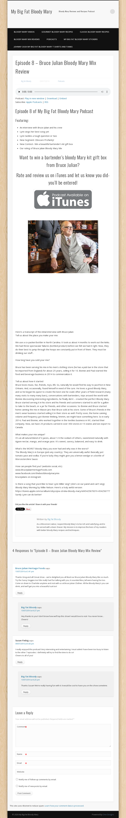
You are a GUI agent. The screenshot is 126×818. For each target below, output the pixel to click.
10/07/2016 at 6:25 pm (30, 680)
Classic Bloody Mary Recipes (94, 31)
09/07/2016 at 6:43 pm (24, 643)
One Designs (108, 814)
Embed (63, 98)
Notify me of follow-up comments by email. (37, 779)
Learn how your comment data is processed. (64, 805)
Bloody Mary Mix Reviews (27, 39)
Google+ (115, 25)
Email (22, 763)
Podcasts (52, 39)
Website (20, 771)
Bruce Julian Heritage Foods (30, 568)
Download (52, 98)
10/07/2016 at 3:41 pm (24, 571)
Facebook (103, 25)
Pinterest (109, 25)
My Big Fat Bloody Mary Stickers (81, 39)
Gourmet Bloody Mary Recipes (57, 31)
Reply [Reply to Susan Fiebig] (20, 662)
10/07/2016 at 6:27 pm (30, 610)
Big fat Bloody (26, 81)
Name (22, 754)
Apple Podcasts (34, 102)
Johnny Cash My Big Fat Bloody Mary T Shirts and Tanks (43, 46)
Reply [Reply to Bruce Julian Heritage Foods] (20, 593)
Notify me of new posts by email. (33, 786)
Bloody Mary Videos (24, 31)
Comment (22, 726)
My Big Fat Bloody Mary (31, 11)
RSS (46, 102)
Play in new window (34, 98)
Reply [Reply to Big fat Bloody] (25, 626)
